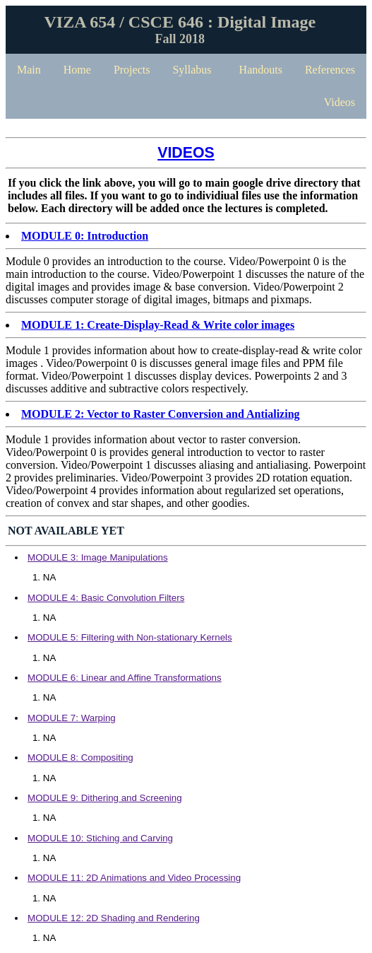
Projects (132, 70)
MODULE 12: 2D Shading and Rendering (114, 918)
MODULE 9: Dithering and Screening (105, 798)
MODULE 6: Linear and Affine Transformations (125, 677)
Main (29, 70)
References (330, 70)
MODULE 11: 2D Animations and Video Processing (134, 877)
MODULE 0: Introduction (84, 236)
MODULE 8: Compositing (80, 757)
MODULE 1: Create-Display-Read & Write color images (157, 325)
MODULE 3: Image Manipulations (98, 557)
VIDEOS (186, 152)
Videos (339, 102)
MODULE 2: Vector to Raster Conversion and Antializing (160, 414)
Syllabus (191, 70)
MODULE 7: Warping (72, 718)
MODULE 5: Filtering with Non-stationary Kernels (130, 637)
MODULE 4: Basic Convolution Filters (106, 597)
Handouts (260, 70)
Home (77, 70)
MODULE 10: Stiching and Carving (100, 838)
